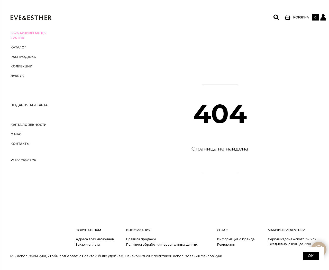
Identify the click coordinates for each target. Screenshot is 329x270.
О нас (16, 134)
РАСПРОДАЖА (23, 57)
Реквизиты (226, 244)
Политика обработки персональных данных (161, 244)
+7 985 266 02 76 (23, 160)
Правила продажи (141, 239)
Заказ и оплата (88, 244)
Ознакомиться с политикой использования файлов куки (173, 256)
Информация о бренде (236, 239)
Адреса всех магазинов (95, 239)
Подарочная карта (29, 105)
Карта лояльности (29, 125)
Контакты (20, 144)
